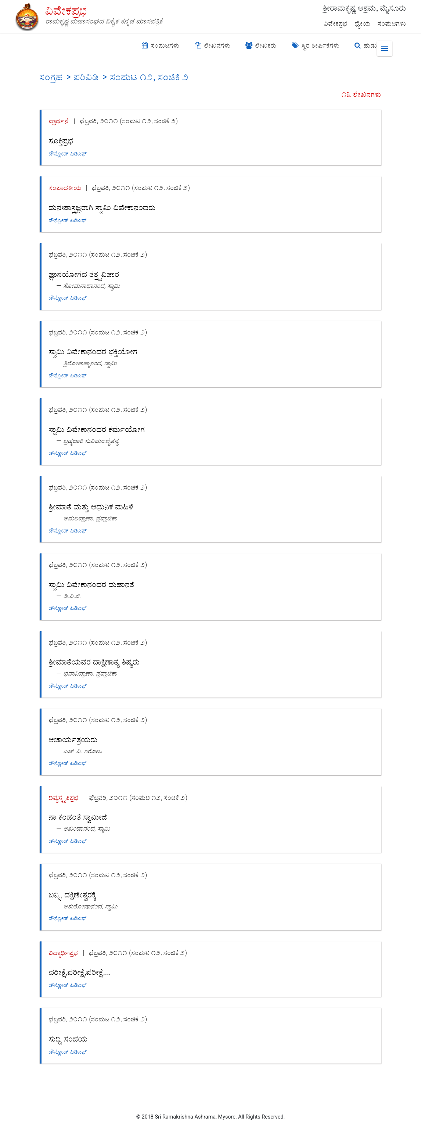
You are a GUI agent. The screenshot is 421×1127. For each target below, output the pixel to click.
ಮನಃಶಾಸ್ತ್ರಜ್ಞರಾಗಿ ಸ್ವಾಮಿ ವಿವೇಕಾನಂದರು (102, 207)
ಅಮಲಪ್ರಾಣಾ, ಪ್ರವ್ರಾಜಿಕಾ (90, 518)
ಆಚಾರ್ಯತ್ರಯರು (73, 739)
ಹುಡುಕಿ (367, 45)
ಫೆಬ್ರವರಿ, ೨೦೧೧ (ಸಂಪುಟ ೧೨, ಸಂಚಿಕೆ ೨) (129, 121)
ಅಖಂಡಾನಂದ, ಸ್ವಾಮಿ (87, 828)
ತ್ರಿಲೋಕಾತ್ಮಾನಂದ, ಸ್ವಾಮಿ (90, 363)
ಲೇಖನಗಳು (213, 45)
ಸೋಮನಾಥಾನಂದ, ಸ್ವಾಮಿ (92, 285)
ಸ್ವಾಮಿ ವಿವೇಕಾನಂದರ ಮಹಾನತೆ (91, 584)
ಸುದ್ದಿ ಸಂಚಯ (68, 1038)
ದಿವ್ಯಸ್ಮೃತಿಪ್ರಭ (64, 797)
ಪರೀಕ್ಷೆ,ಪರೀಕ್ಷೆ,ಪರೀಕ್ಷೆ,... (80, 972)
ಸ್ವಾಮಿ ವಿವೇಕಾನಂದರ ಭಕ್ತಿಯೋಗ (93, 351)
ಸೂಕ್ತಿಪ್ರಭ (61, 140)
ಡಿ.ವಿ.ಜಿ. (73, 596)
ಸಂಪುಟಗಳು (392, 23)
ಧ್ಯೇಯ (362, 23)
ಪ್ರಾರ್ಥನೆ (59, 121)
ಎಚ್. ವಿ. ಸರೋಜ (83, 751)
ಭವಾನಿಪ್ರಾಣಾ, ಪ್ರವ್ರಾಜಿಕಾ (90, 673)
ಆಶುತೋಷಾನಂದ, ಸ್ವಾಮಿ (91, 906)
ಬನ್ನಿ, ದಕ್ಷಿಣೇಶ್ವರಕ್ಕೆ (72, 894)
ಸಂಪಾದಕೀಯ (65, 187)
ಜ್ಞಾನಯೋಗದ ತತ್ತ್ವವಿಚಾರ (84, 274)
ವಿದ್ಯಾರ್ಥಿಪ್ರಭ (63, 952)
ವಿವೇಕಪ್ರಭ (336, 23)
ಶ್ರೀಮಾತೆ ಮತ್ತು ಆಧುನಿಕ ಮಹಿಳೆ (91, 506)
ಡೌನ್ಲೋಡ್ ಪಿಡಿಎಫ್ (68, 153)
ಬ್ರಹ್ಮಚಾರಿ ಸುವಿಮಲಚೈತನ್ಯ (91, 440)
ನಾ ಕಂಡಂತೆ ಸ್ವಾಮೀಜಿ (78, 817)
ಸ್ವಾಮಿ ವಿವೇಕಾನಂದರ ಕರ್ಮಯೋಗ (97, 429)
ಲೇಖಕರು (261, 45)
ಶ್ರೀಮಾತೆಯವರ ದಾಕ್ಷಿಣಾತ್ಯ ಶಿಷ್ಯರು (94, 661)
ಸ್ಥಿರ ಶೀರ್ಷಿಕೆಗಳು (316, 45)
